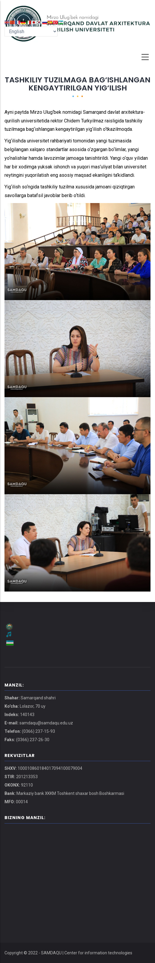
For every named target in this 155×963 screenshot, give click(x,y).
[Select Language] (30, 31)
